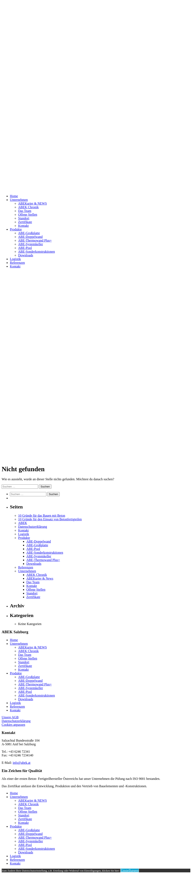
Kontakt (23, 225)
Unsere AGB (10, 717)
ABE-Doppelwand (30, 236)
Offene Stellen (27, 214)
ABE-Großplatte (29, 233)
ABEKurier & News (39, 578)
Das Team (24, 211)
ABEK (22, 523)
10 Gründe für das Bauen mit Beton (41, 515)
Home (14, 196)
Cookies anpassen (13, 724)
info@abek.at (21, 762)
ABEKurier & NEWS (32, 203)
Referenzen (17, 262)
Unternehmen (19, 199)
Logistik (15, 259)
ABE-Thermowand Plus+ (35, 240)
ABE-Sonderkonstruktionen (36, 251)
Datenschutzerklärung (32, 526)
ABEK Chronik (28, 207)
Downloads (25, 255)
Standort (23, 218)
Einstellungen (130, 870)
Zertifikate (25, 222)
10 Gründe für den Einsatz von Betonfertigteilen (50, 519)
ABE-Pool (25, 248)
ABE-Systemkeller (30, 244)
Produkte (16, 229)
